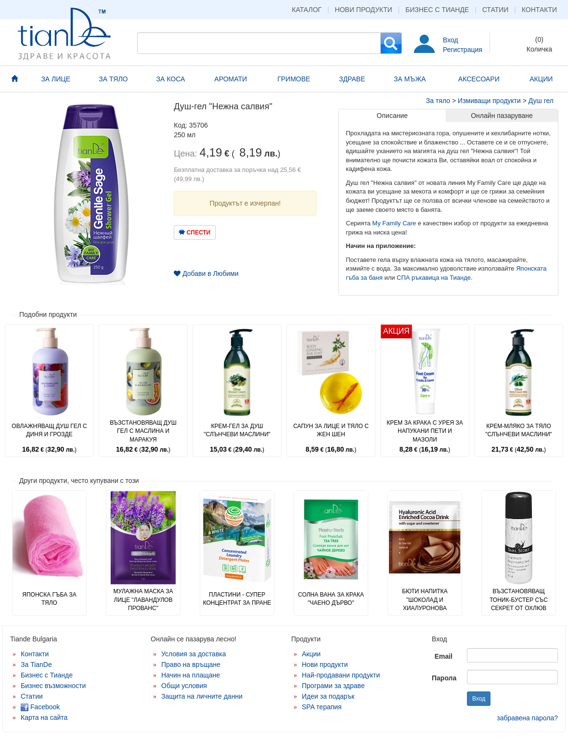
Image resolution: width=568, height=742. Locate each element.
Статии (495, 9)
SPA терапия (322, 707)
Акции (311, 654)
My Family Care (394, 223)
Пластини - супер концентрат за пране (237, 598)
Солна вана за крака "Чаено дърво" (331, 598)
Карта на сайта (44, 717)
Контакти (539, 9)
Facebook (40, 707)
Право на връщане (190, 664)
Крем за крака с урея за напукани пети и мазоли (425, 431)
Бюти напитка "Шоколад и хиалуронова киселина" (425, 603)
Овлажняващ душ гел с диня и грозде (49, 430)
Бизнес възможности (53, 686)
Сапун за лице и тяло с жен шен (331, 430)
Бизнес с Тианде (437, 9)
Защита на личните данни (202, 696)
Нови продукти (363, 9)
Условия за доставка (193, 654)
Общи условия (184, 686)
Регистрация (462, 49)
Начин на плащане (190, 675)
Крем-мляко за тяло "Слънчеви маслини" (518, 430)
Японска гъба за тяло (49, 598)
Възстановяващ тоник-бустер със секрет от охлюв (519, 599)
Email (443, 656)
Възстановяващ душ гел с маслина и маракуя (143, 431)
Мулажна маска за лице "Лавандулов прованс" (143, 599)
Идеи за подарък (328, 696)
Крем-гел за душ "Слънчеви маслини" (237, 430)
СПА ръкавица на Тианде (434, 277)
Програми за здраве (333, 686)
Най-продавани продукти (341, 675)
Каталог (307, 9)
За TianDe (36, 664)
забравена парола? (527, 718)
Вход (450, 40)
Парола (444, 678)
